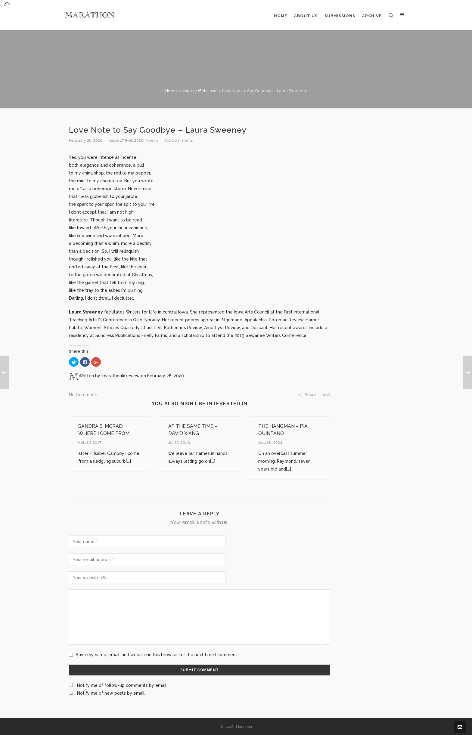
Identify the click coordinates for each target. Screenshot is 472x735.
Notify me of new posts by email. (111, 693)
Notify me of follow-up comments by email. (122, 685)
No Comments (179, 140)
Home (171, 90)
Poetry (152, 140)
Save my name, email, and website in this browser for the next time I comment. (157, 654)
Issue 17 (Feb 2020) (200, 90)
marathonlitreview (121, 375)
